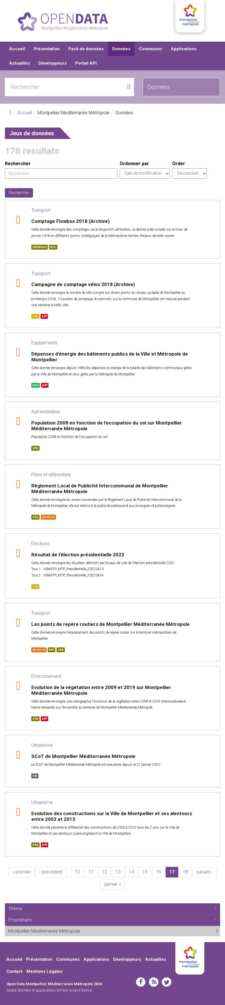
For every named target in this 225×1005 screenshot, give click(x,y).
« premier (21, 872)
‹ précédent (51, 872)
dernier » (112, 884)
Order (178, 163)
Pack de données (86, 48)
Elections (40, 543)
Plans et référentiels (51, 474)
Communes (150, 48)
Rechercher (18, 163)
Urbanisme (42, 745)
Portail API (86, 63)
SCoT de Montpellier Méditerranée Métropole (83, 756)
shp (35, 448)
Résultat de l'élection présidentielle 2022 (77, 555)
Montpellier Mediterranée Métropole (94, 931)
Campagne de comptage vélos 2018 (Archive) (83, 284)
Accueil (17, 48)
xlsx (35, 385)
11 (91, 872)
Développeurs (52, 63)
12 (104, 872)
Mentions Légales (44, 971)
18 (185, 872)
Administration (45, 411)
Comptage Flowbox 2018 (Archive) (70, 221)
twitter (166, 982)
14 (131, 872)
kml (51, 649)
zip (34, 776)
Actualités (19, 63)
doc (53, 247)
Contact (14, 971)
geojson (48, 517)
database (39, 247)
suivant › (204, 872)
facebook (141, 982)
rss (153, 982)
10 (77, 872)
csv (35, 316)
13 (118, 872)
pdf (44, 316)
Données (121, 48)
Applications (183, 48)
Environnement (46, 676)
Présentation (47, 48)
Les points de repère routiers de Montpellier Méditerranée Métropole (110, 624)
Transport (41, 210)
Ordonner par (134, 163)
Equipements (44, 343)
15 (145, 872)
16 (158, 872)
